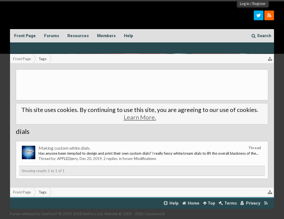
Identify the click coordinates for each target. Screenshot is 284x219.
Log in (244, 3)
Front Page (25, 35)
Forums (51, 35)
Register (259, 3)
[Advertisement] (142, 84)
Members (106, 35)
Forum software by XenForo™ (56, 214)
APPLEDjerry (67, 158)
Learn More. (140, 117)
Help (128, 35)
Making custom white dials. (64, 148)
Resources (78, 35)
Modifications (145, 158)
